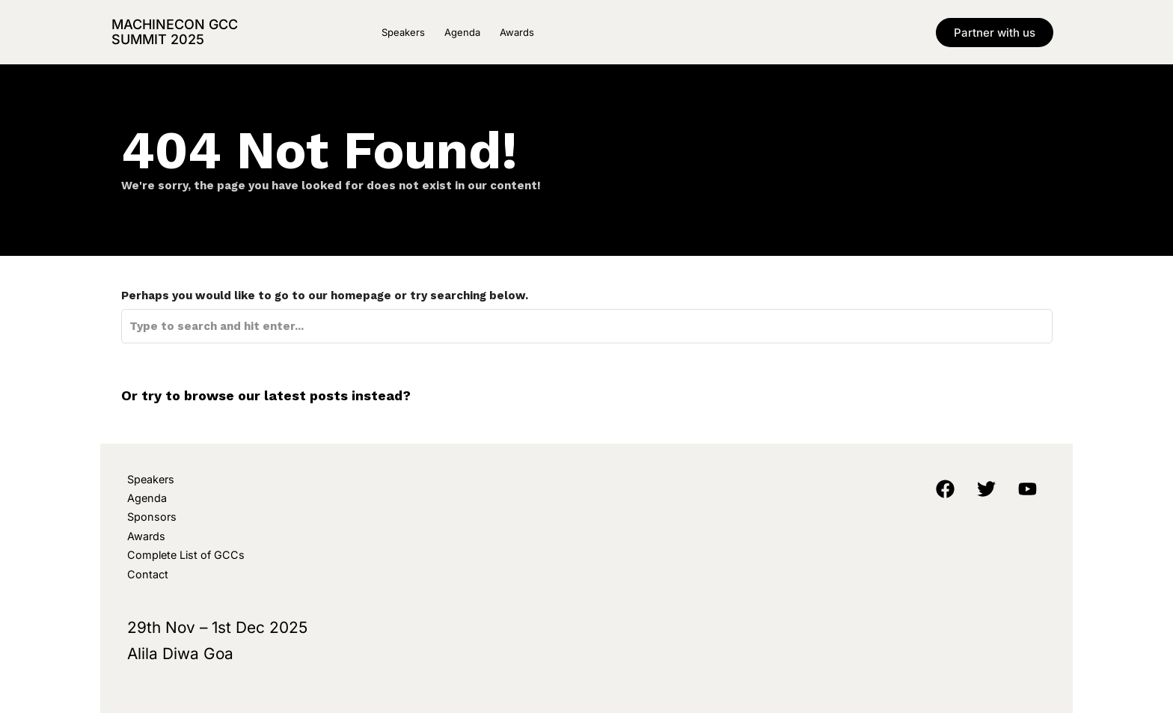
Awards (517, 32)
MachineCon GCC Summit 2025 (174, 31)
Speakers (403, 32)
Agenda (462, 32)
